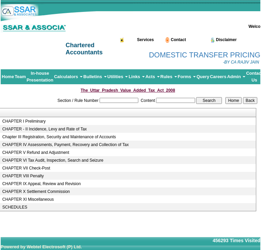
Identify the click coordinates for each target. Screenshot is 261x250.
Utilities (117, 76)
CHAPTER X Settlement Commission (36, 191)
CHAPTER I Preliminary (24, 121)
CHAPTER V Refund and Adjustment (35, 152)
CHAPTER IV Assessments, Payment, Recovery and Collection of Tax (65, 144)
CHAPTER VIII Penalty (23, 176)
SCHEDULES (14, 207)
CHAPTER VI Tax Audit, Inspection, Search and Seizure (52, 160)
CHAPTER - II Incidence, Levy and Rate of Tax (44, 129)
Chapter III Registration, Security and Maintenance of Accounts (59, 137)
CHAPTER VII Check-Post (26, 168)
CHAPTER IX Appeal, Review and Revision (41, 183)
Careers (218, 76)
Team (20, 76)
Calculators (68, 76)
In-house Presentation (40, 77)
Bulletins (95, 76)
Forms (187, 76)
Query (202, 76)
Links (136, 76)
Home (8, 76)
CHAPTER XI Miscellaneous (28, 199)
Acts (152, 76)
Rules (168, 76)
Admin (236, 76)
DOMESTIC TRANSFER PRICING (204, 55)
